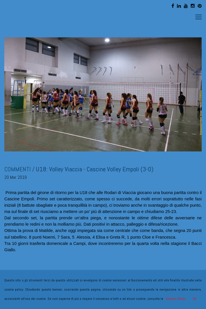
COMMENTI (17, 169)
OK (195, 298)
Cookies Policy (175, 298)
